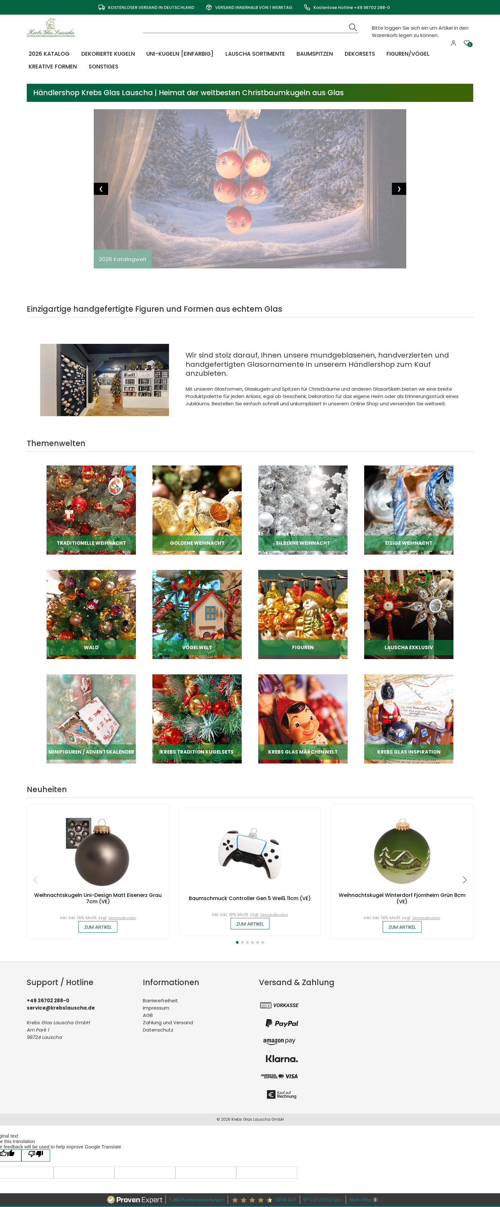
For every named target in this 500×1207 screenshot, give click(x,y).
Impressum (156, 1008)
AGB (148, 1015)
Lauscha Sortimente (255, 54)
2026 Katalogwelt (123, 259)
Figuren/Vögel (407, 54)
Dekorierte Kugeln (107, 54)
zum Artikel (98, 927)
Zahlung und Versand (168, 1023)
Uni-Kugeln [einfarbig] (179, 54)
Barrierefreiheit (160, 1001)
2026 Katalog (48, 54)
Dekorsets (359, 54)
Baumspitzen (315, 54)
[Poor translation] (35, 1103)
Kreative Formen (52, 66)
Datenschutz (158, 1030)
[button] (237, 943)
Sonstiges (102, 66)
